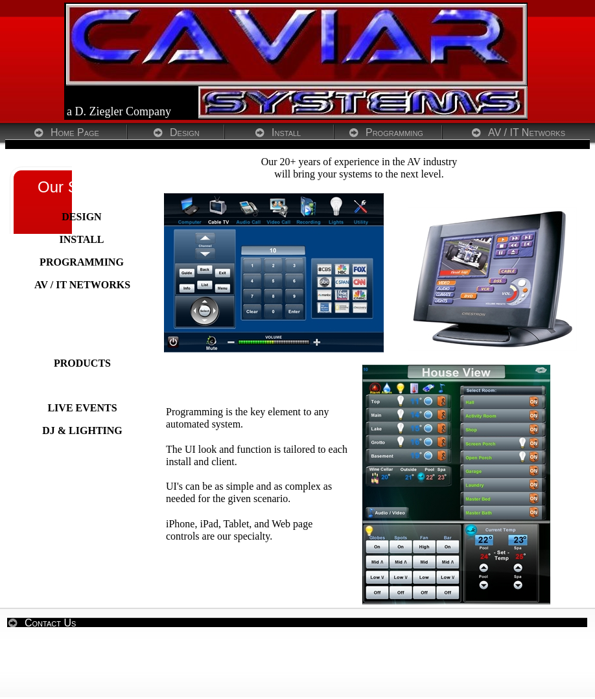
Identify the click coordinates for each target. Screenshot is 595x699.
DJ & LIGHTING (82, 430)
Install (286, 132)
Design (185, 132)
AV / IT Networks (526, 132)
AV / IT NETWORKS (82, 284)
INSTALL (81, 239)
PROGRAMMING (82, 262)
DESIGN (81, 216)
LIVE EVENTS (82, 407)
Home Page (75, 132)
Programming (394, 132)
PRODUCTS (82, 363)
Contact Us (50, 622)
